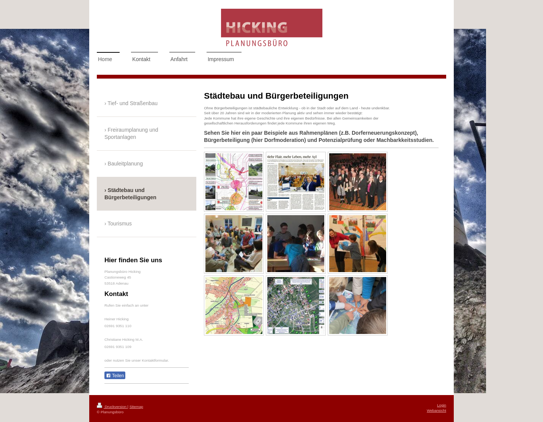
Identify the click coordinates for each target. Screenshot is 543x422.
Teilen (115, 375)
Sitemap (136, 407)
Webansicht (436, 410)
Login (441, 405)
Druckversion (112, 407)
